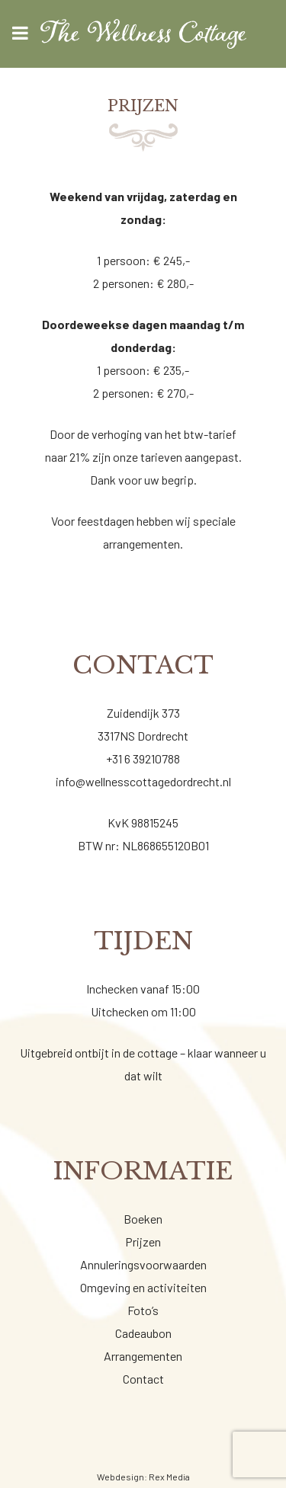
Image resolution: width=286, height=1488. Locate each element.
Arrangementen (143, 1356)
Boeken (143, 1218)
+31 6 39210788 (143, 758)
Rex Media (169, 1476)
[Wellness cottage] (143, 34)
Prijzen (143, 1241)
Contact (143, 1378)
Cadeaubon (143, 1333)
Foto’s (143, 1310)
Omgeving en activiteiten (143, 1287)
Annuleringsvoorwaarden (143, 1264)
